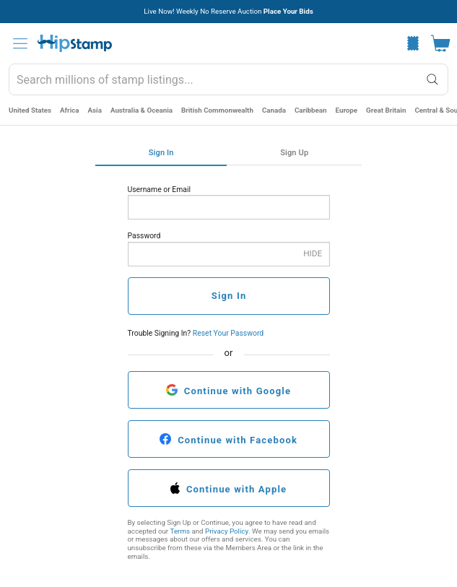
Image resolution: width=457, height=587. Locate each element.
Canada (274, 110)
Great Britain (386, 110)
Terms (180, 531)
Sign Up (294, 152)
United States (30, 110)
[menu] (20, 43)
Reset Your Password (228, 333)
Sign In (161, 152)
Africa (69, 110)
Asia (95, 110)
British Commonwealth (217, 110)
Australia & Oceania (141, 110)
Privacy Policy (226, 531)
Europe (347, 110)
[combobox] (228, 79)
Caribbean (311, 110)
